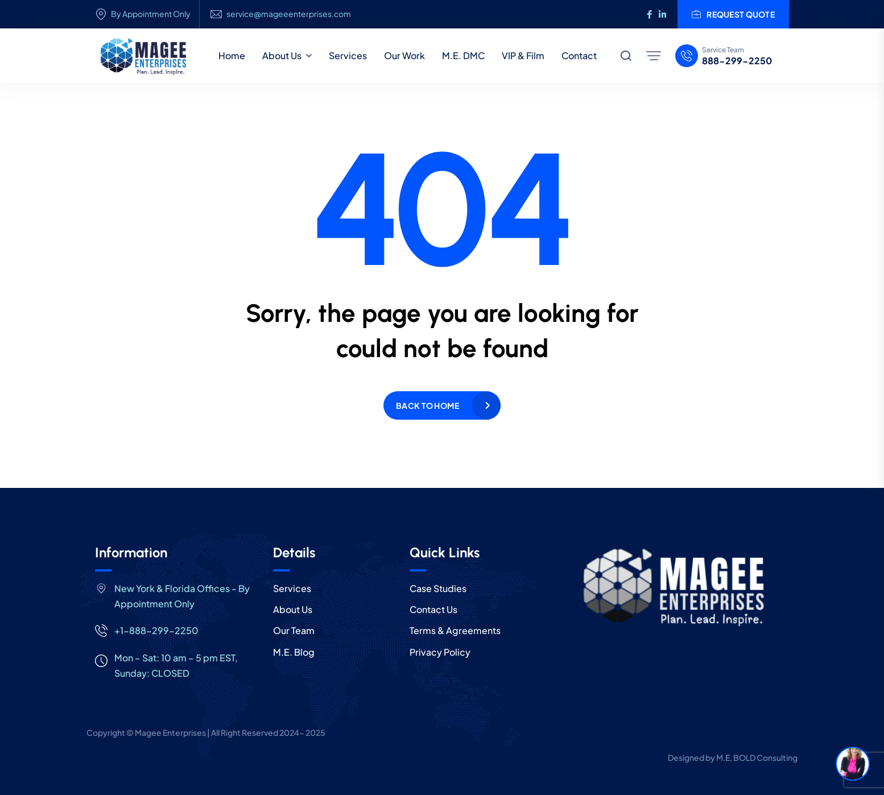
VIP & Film (523, 55)
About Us (281, 55)
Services (348, 55)
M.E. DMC (463, 55)
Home (231, 55)
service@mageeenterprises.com (288, 14)
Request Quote (733, 14)
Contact (579, 55)
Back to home (427, 405)
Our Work (404, 55)
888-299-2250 (737, 60)
